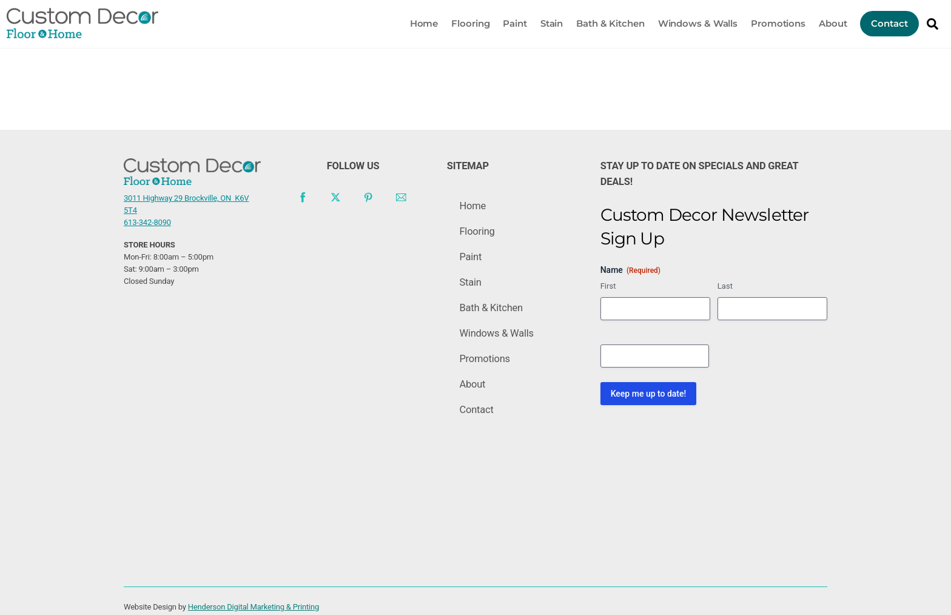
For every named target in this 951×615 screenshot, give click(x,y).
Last (725, 305)
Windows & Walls (688, 21)
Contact (879, 21)
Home (414, 21)
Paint (505, 21)
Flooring (461, 21)
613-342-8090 (147, 215)
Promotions (768, 21)
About (822, 21)
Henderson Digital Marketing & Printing (253, 597)
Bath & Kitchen (600, 21)
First (608, 305)
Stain (541, 21)
